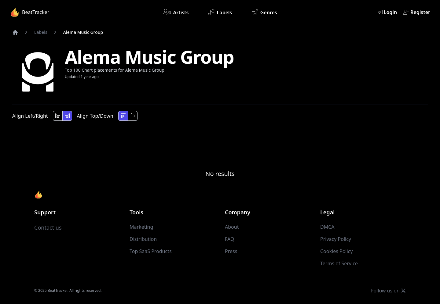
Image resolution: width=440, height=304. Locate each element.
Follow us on (388, 290)
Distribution (143, 239)
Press (231, 251)
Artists (176, 12)
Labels (220, 12)
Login (387, 12)
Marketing (141, 227)
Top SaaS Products (151, 251)
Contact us (48, 227)
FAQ (229, 239)
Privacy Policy (335, 239)
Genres (264, 12)
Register (416, 12)
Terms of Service (339, 263)
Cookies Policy (336, 251)
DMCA (327, 227)
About (232, 227)
